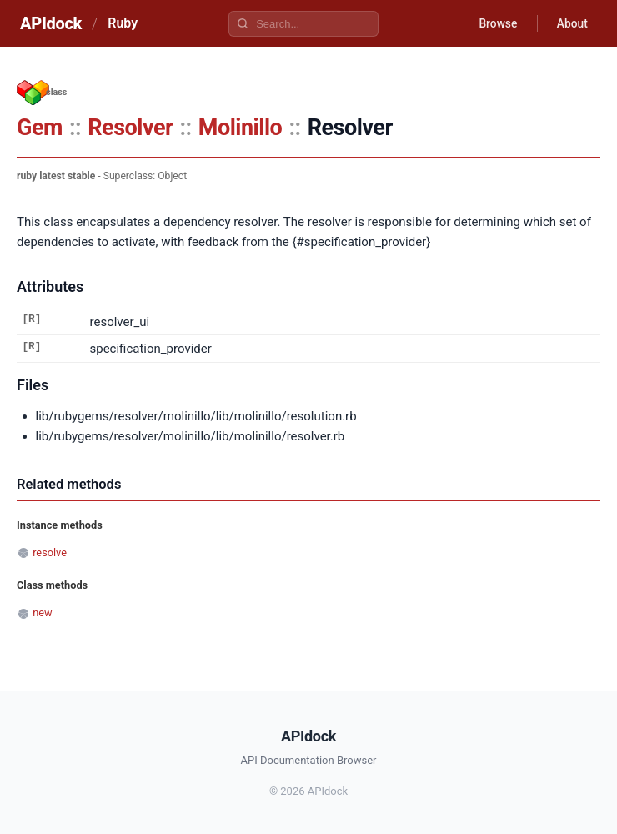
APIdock (51, 23)
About (571, 23)
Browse (495, 23)
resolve (50, 552)
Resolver (130, 127)
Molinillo (240, 127)
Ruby (123, 23)
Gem (40, 127)
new (42, 612)
